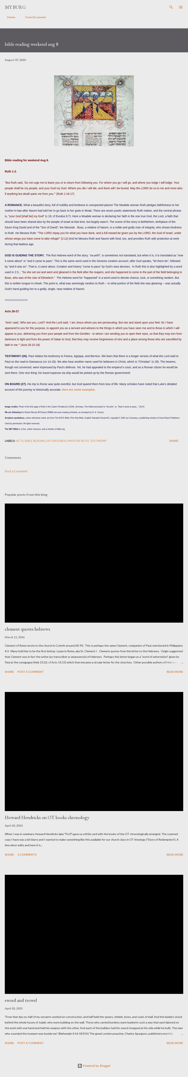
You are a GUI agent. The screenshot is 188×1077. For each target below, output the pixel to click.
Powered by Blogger (94, 1066)
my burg (15, 7)
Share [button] (173, 440)
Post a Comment (16, 471)
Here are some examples (78, 389)
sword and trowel (21, 1000)
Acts (20, 440)
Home (9, 17)
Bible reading (35, 440)
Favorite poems (33, 17)
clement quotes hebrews (27, 629)
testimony (98, 440)
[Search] (171, 7)
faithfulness (56, 440)
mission (74, 440)
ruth (85, 440)
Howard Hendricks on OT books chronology (47, 817)
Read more (175, 671)
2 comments (27, 854)
